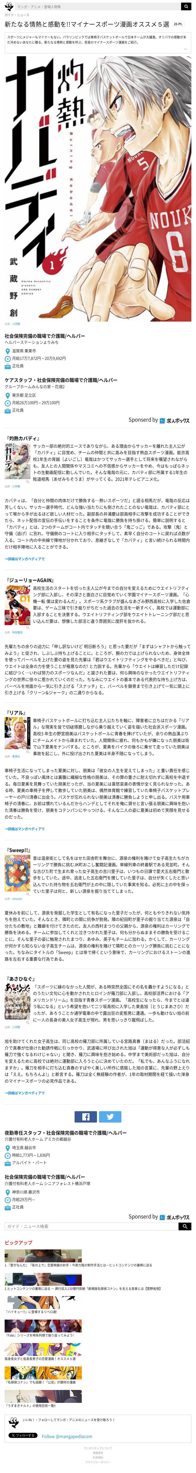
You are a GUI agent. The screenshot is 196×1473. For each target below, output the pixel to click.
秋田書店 (17, 632)
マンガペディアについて (98, 1448)
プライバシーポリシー (98, 1462)
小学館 (16, 324)
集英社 (16, 756)
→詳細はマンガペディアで (25, 558)
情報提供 (98, 1453)
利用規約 (98, 1457)
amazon (17, 899)
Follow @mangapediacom (67, 1436)
